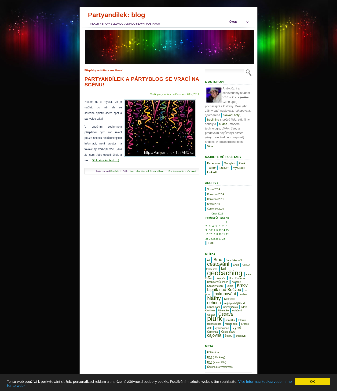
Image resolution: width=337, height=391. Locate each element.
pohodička (140, 171)
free (132, 171)
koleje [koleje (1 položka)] (230, 285)
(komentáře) (216, 362)
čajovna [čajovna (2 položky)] (214, 335)
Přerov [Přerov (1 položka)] (242, 320)
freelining (213, 119)
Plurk (242, 163)
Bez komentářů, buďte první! (182, 171)
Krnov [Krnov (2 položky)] (242, 285)
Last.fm (224, 168)
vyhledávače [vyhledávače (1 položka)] (222, 328)
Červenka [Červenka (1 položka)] (212, 331)
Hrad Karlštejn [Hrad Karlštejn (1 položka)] (237, 278)
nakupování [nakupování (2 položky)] (225, 293)
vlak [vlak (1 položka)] (209, 328)
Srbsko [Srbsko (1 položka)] (245, 323)
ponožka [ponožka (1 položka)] (230, 320)
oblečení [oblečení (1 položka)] (237, 310)
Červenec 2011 (215, 199)
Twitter (211, 168)
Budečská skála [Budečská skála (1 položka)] (234, 260)
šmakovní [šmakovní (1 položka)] (241, 335)
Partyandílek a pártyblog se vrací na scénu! (141, 82)
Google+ (229, 163)
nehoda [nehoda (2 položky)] (214, 302)
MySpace (239, 168)
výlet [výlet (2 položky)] (236, 327)
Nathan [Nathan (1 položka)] (243, 294)
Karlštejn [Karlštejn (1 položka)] (236, 281)
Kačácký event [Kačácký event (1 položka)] (215, 285)
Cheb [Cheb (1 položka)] (236, 264)
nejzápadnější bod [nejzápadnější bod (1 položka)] (234, 303)
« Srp (210, 242)
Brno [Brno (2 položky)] (217, 259)
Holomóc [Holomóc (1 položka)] (220, 278)
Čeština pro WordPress (220, 366)
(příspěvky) (216, 357)
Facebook (213, 163)
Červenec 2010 (215, 208)
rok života (151, 171)
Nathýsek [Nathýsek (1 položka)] (229, 299)
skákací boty (231, 115)
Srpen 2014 (213, 189)
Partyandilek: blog (116, 14)
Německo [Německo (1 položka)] (223, 310)
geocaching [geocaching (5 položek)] (224, 273)
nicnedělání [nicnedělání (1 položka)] (213, 307)
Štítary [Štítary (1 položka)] (228, 335)
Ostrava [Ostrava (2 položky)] (225, 314)
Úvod (233, 21)
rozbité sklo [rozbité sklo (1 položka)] (231, 323)
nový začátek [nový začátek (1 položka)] (230, 307)
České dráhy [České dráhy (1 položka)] (228, 331)
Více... (211, 146)
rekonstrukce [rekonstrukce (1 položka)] (214, 323)
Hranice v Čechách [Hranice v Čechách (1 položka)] (217, 281)
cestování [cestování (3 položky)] (218, 264)
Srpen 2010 (213, 204)
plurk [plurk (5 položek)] (214, 318)
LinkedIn (212, 172)
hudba (223, 124)
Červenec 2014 (215, 194)
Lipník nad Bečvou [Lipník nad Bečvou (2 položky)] (224, 289)
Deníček (114, 171)
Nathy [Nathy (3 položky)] (214, 298)
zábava (160, 171)
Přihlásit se (213, 352)
